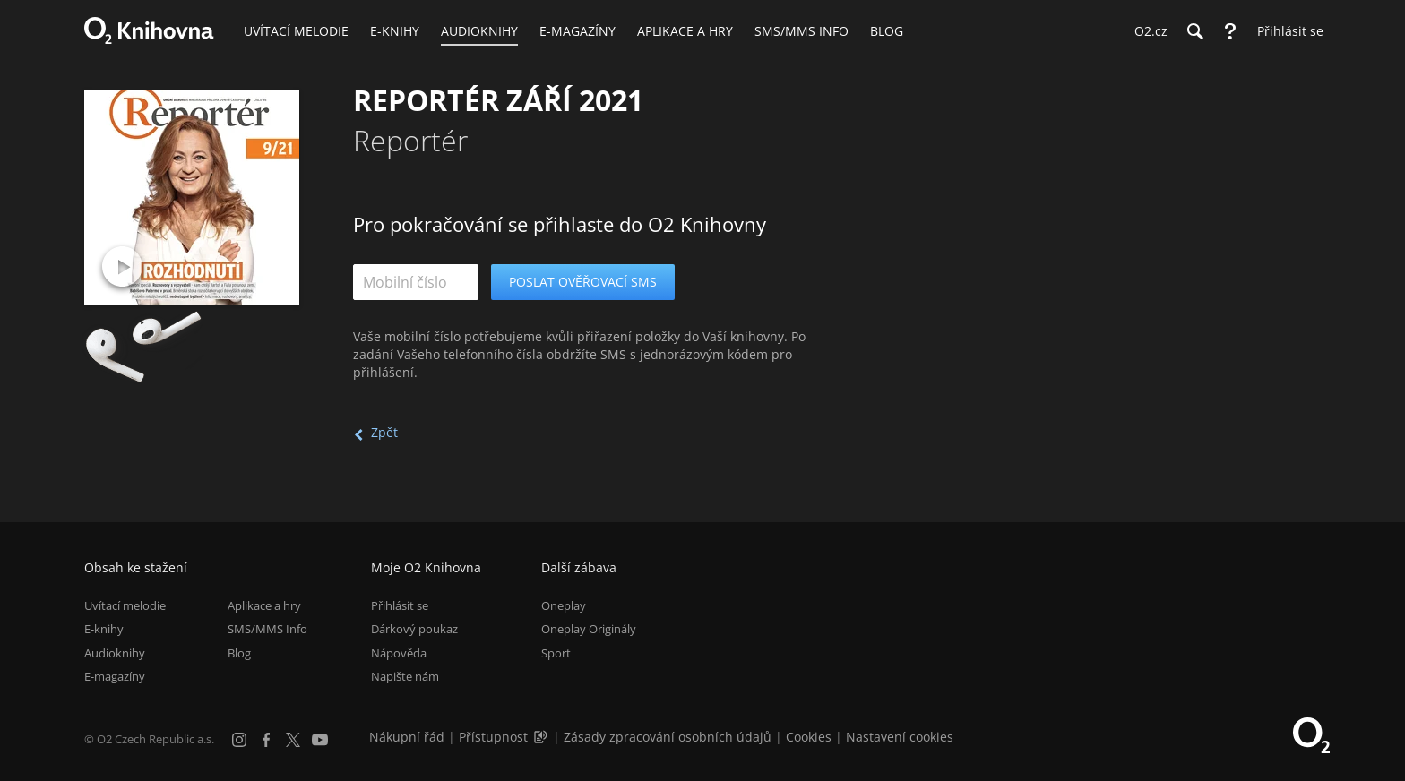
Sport (556, 653)
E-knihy (104, 629)
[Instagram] (239, 739)
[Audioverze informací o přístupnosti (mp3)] (542, 737)
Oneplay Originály (588, 629)
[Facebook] (266, 739)
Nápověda (399, 653)
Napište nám (405, 676)
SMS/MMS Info (267, 629)
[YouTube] (319, 739)
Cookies (809, 736)
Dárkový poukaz (414, 629)
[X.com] (293, 739)
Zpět (384, 432)
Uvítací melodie (125, 605)
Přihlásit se (399, 605)
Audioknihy (114, 653)
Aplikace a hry (264, 605)
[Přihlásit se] (1285, 31)
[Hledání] (1194, 31)
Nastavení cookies (899, 736)
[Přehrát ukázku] (122, 266)
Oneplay (563, 605)
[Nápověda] (1230, 31)
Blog (239, 653)
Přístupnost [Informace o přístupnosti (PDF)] (493, 736)
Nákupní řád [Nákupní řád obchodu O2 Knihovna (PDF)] (406, 736)
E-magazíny (114, 676)
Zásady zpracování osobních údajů (667, 736)
